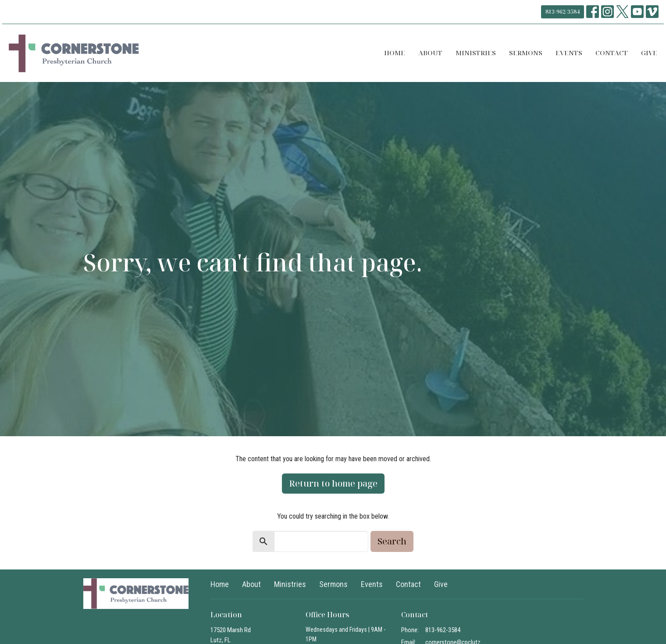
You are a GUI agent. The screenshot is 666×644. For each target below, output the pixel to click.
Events (569, 52)
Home (394, 52)
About (430, 52)
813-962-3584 (562, 11)
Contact (611, 52)
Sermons (525, 52)
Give (649, 52)
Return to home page (333, 483)
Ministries (476, 52)
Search (392, 541)
